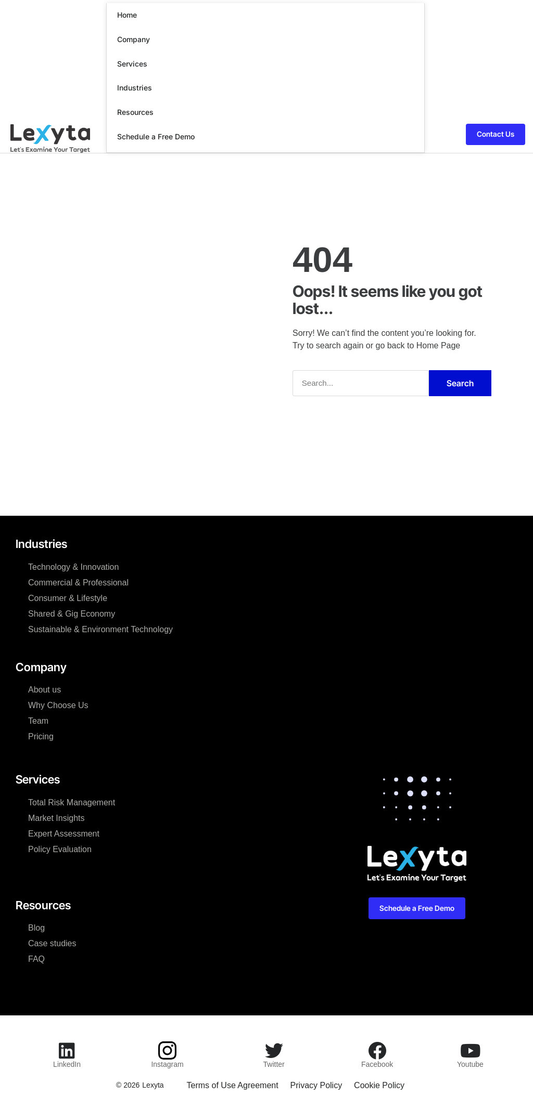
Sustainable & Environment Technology (100, 628)
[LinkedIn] (67, 1050)
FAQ (36, 958)
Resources (135, 112)
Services (132, 63)
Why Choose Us (58, 704)
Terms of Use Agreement (231, 1084)
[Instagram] (167, 1050)
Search (460, 382)
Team (38, 720)
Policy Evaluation (60, 848)
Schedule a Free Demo (156, 136)
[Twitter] (274, 1050)
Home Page (438, 345)
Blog (36, 927)
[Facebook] (377, 1050)
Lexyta (151, 1084)
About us (44, 689)
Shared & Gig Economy (71, 613)
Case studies (52, 942)
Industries (134, 87)
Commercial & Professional (78, 582)
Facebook (377, 1064)
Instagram (167, 1064)
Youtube (470, 1064)
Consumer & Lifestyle (67, 597)
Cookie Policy (380, 1084)
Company (133, 39)
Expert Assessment (63, 833)
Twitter (274, 1064)
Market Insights (56, 817)
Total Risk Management (71, 802)
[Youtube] (470, 1050)
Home (127, 14)
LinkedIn (67, 1064)
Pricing (41, 736)
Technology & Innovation (73, 566)
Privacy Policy (316, 1084)
